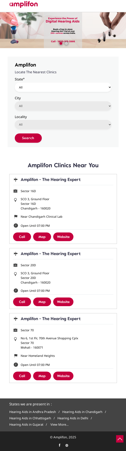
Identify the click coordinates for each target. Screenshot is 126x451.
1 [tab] (60, 43)
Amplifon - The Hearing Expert (51, 179)
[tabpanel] (63, 30)
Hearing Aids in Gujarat (26, 424)
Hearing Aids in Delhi (72, 418)
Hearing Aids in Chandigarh (82, 412)
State (20, 79)
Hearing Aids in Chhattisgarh (30, 418)
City (18, 98)
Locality (21, 116)
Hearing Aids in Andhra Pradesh (32, 412)
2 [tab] (66, 43)
